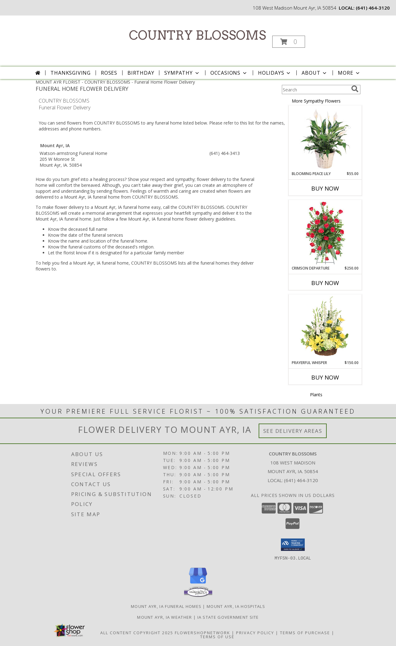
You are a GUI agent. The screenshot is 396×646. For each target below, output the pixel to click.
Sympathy (182, 72)
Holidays (274, 72)
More (349, 72)
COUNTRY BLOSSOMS (197, 35)
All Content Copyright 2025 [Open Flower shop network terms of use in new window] (136, 632)
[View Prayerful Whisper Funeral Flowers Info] (325, 327)
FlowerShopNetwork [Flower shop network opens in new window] (202, 632)
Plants (316, 395)
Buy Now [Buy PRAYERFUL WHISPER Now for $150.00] (325, 377)
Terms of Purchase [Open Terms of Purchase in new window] (305, 632)
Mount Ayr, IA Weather (164, 617)
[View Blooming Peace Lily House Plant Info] (325, 138)
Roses (109, 72)
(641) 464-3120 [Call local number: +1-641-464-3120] (373, 8)
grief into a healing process (98, 179)
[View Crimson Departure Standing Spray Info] (325, 232)
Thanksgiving (70, 72)
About (315, 72)
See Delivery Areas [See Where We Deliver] (292, 430)
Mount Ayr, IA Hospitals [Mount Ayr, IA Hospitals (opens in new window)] (236, 606)
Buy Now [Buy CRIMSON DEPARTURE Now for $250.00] (325, 283)
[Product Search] (315, 89)
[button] (288, 42)
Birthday (140, 72)
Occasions (229, 72)
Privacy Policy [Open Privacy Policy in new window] (255, 632)
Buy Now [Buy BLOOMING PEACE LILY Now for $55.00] (325, 188)
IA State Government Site (228, 617)
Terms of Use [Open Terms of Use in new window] (217, 636)
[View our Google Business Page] (198, 584)
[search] (355, 89)
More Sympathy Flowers (316, 101)
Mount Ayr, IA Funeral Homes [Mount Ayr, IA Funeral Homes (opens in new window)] (166, 606)
